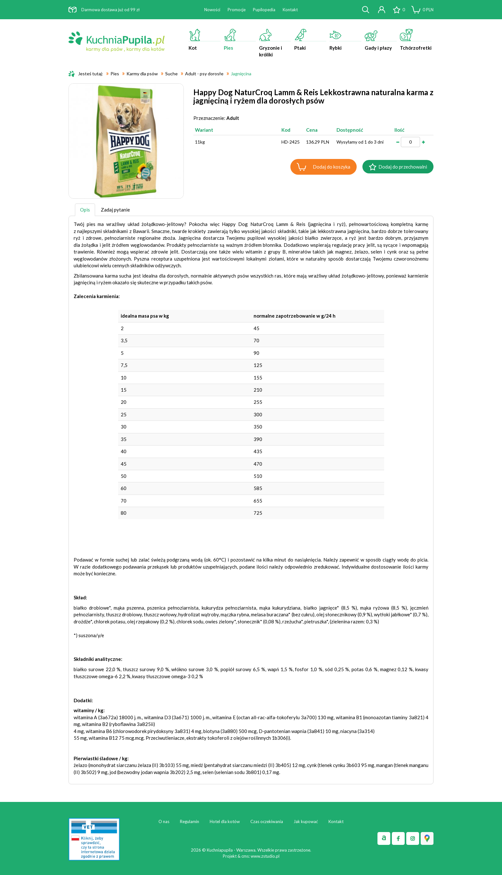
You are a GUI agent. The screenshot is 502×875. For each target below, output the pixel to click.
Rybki (345, 40)
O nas (163, 821)
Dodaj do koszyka (331, 167)
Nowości (212, 9)
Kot (205, 40)
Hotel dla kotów (225, 821)
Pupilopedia (264, 9)
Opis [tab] (85, 210)
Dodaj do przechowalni (402, 167)
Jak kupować (306, 821)
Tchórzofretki (416, 40)
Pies (240, 40)
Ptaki (310, 40)
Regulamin (189, 821)
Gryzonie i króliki (275, 43)
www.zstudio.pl (265, 856)
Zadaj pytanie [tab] (115, 210)
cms (245, 856)
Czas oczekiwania (266, 821)
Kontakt (290, 9)
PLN (428, 9)
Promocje (237, 9)
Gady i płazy (381, 40)
